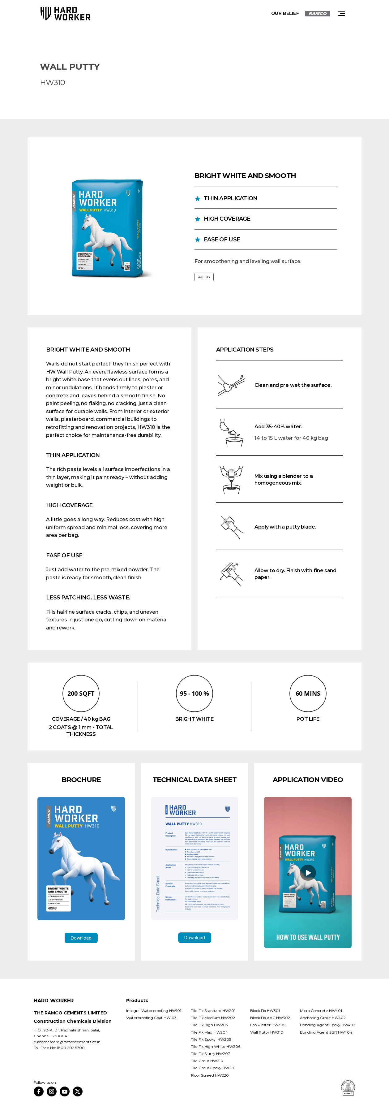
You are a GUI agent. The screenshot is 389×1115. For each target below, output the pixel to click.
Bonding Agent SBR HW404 (326, 1032)
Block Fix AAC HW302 (270, 1017)
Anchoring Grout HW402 (323, 1017)
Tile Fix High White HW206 (215, 1046)
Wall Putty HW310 (266, 1032)
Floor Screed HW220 (210, 1075)
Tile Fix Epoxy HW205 (211, 1039)
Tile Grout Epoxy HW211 (212, 1067)
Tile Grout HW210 (207, 1060)
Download (81, 937)
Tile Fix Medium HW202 (213, 1017)
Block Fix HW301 (265, 1010)
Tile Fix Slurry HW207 (210, 1053)
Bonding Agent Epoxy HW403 (327, 1024)
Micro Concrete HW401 (321, 1010)
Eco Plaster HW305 (267, 1024)
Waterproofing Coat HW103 (151, 1017)
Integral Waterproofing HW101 (153, 1010)
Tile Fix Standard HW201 (213, 1010)
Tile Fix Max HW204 (209, 1032)
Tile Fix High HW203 (209, 1024)
